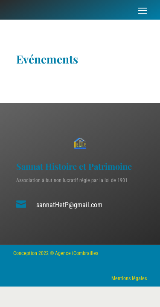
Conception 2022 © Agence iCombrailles (55, 253)
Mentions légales (129, 278)
